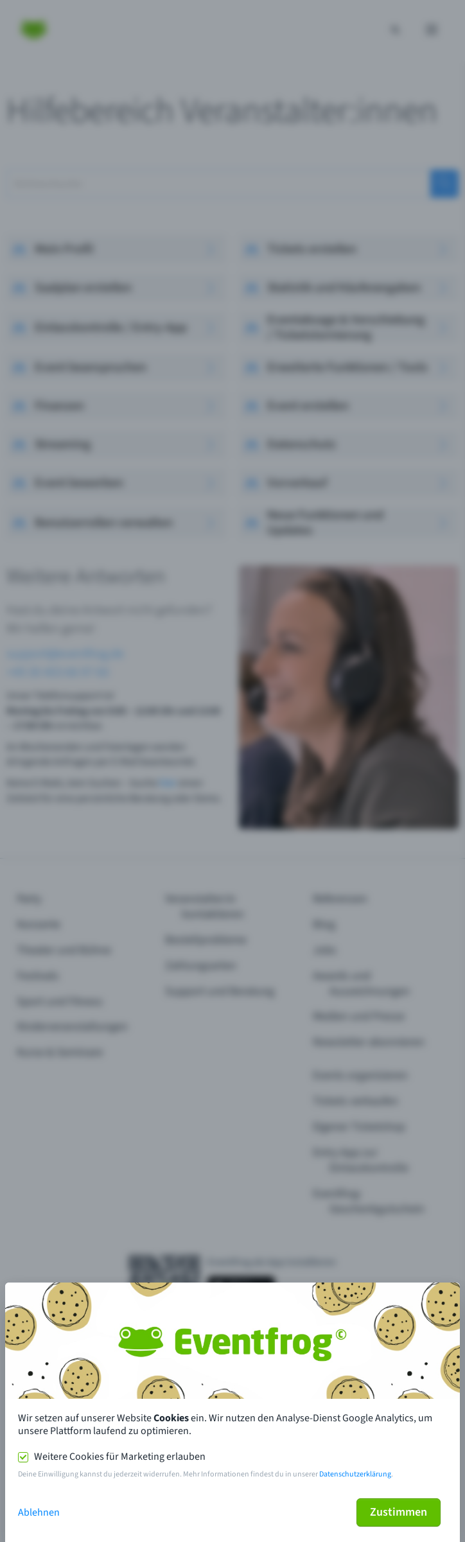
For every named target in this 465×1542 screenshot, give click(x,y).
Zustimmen (398, 1512)
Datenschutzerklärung (355, 1474)
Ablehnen (39, 1512)
